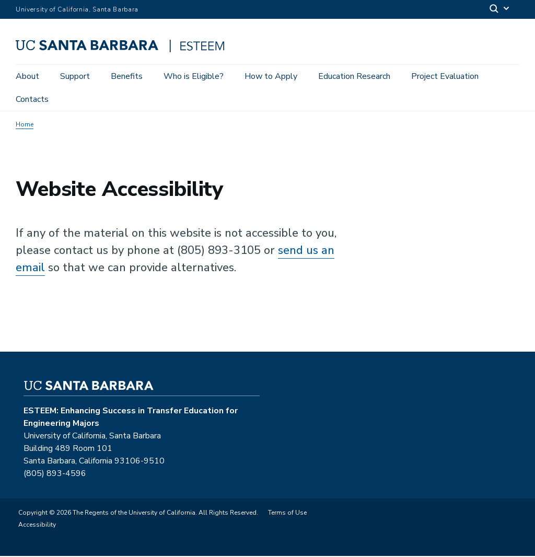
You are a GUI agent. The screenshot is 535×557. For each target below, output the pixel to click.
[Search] (500, 10)
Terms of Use (287, 513)
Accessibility (37, 525)
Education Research (354, 76)
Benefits (127, 76)
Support (75, 76)
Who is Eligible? (194, 76)
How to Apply (271, 76)
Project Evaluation (445, 76)
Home (24, 125)
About (27, 76)
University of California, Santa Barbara (77, 9)
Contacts (32, 99)
